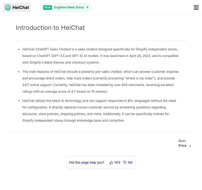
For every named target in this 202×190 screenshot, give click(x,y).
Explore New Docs (66, 7)
